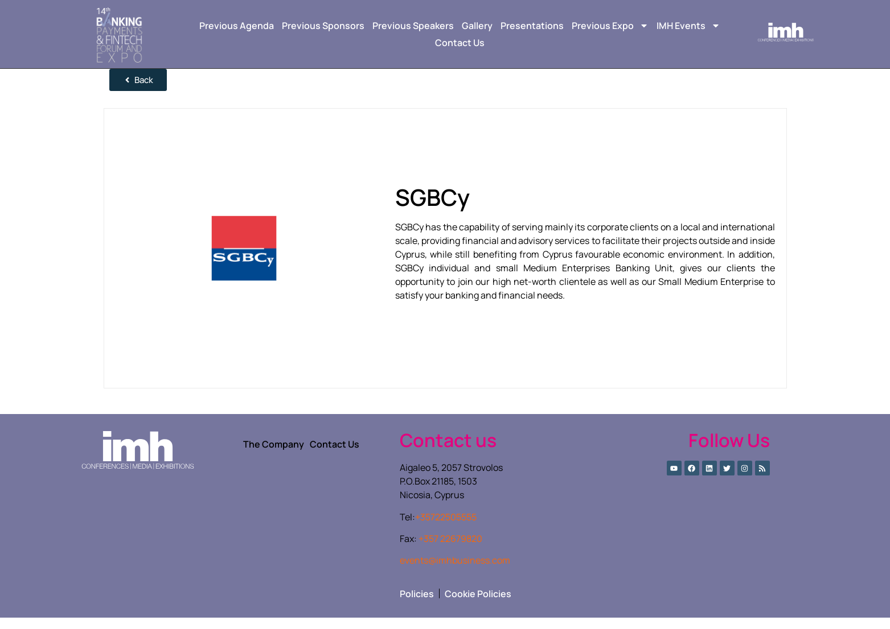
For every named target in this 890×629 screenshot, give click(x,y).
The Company (273, 455)
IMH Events (688, 25)
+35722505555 (446, 528)
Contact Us (460, 42)
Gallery (477, 25)
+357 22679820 (450, 550)
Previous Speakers (413, 25)
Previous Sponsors (323, 25)
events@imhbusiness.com (455, 571)
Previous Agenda (236, 25)
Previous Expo (610, 25)
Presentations (532, 25)
